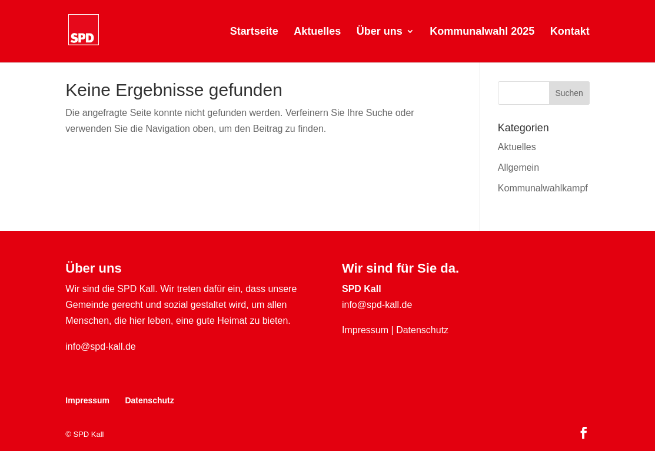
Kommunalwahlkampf (543, 188)
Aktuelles (317, 32)
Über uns (380, 32)
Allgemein (518, 168)
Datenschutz (422, 330)
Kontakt (570, 32)
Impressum (365, 330)
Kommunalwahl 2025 (482, 32)
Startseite (254, 32)
